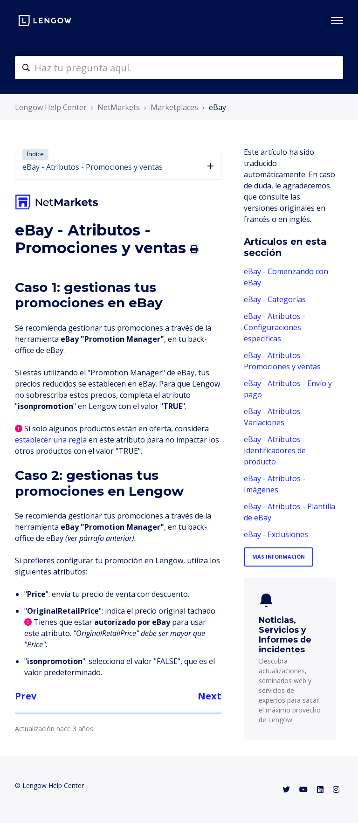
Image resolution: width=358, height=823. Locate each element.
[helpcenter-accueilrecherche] (179, 67)
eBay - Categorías (275, 299)
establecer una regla (51, 440)
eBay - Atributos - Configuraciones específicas (274, 327)
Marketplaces (174, 107)
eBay (217, 107)
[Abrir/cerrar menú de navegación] (337, 20)
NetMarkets (118, 107)
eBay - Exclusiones (276, 534)
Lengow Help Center (51, 107)
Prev (25, 696)
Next (209, 696)
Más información (278, 556)
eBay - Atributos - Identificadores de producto (275, 450)
